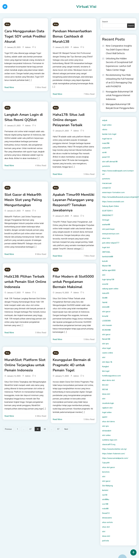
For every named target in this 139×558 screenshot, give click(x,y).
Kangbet (105, 366)
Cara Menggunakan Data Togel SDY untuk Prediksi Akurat (25, 36)
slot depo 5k (107, 362)
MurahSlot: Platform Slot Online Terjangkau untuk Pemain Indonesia (24, 365)
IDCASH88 (106, 330)
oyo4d (104, 495)
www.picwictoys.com (110, 234)
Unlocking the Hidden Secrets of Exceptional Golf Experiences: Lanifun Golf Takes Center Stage (119, 64)
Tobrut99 (105, 463)
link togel (105, 371)
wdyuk (104, 120)
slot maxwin (107, 325)
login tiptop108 (108, 279)
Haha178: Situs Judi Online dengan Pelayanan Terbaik (69, 119)
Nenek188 (106, 339)
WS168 (105, 389)
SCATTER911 (107, 211)
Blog (7, 24)
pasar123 (106, 157)
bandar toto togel (109, 134)
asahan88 (106, 224)
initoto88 (105, 307)
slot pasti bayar (108, 229)
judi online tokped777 (110, 243)
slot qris (105, 344)
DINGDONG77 (107, 215)
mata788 (105, 143)
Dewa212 (106, 513)
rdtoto (104, 129)
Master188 (106, 266)
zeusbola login (108, 403)
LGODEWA (106, 321)
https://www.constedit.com (113, 201)
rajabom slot (107, 408)
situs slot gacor (108, 467)
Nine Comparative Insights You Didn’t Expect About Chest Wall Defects (119, 49)
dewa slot (106, 394)
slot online (106, 435)
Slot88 (104, 298)
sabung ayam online (110, 289)
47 (30, 429)
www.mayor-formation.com (113, 192)
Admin (28, 47)
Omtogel (105, 220)
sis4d (104, 152)
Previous (8, 429)
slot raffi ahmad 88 (109, 161)
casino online (107, 353)
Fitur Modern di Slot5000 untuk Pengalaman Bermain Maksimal (73, 281)
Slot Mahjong (107, 486)
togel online (107, 125)
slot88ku (105, 499)
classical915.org (108, 444)
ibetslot (105, 490)
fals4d (104, 302)
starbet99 (106, 148)
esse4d (105, 284)
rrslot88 (105, 508)
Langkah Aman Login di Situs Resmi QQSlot (23, 117)
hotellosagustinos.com (111, 376)
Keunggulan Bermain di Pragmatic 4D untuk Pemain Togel (72, 365)
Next (66, 429)
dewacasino (107, 518)
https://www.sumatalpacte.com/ (115, 458)
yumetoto (106, 166)
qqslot (104, 417)
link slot (105, 385)
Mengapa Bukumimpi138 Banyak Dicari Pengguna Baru (120, 106)
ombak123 (106, 188)
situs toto (106, 238)
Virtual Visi (86, 6)
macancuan (107, 183)
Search (105, 22)
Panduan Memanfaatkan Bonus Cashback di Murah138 (72, 36)
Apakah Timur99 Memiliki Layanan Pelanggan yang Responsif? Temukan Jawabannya (73, 202)
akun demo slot (108, 380)
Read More (9, 87)
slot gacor (106, 311)
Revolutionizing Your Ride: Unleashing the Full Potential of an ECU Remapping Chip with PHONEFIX (119, 81)
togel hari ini (107, 139)
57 (58, 429)
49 (45, 429)
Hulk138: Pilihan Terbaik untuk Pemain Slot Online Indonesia (25, 281)
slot (103, 275)
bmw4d (105, 316)
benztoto (106, 472)
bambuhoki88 (107, 256)
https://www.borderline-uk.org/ (114, 449)
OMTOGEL (106, 252)
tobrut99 (105, 293)
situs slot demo (108, 421)
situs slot (106, 527)
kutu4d (105, 261)
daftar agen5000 (109, 270)
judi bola (105, 541)
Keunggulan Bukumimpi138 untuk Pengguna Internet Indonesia (119, 95)
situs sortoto (107, 522)
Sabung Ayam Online (110, 206)
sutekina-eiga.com (109, 440)
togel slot (106, 247)
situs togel (106, 348)
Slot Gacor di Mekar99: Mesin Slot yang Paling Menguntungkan (23, 199)
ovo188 (105, 504)
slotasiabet (106, 431)
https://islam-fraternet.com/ (113, 453)
